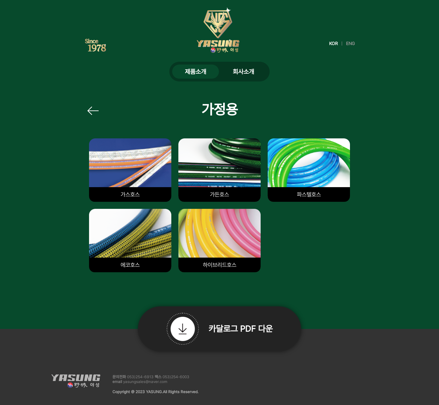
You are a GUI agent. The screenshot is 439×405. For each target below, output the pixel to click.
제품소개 (195, 71)
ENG (350, 43)
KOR (333, 43)
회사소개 (243, 71)
